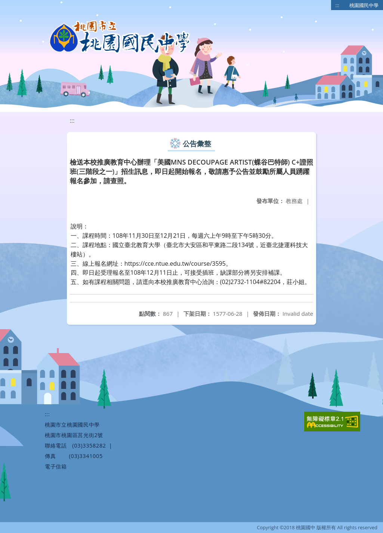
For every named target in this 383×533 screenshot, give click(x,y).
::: (337, 5)
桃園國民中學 (364, 5)
